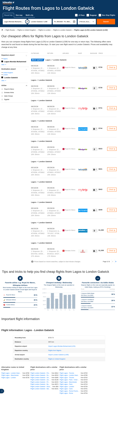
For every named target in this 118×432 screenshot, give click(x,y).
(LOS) (61, 346)
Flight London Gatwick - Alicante (41, 386)
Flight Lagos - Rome (66, 393)
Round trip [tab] (8, 15)
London (5, 75)
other (3, 64)
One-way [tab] (19, 15)
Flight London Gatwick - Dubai (41, 375)
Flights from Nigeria (54, 350)
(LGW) (58, 355)
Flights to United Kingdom (56, 359)
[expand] (2, 391)
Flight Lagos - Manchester (10, 375)
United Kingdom (8, 72)
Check (112, 67)
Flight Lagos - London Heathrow (12, 373)
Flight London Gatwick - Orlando (41, 377)
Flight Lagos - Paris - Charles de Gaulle (70, 380)
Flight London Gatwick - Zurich (41, 380)
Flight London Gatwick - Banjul (41, 384)
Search (106, 22)
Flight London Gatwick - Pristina (41, 382)
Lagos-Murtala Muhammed (15, 62)
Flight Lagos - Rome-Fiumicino (70, 391)
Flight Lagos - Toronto (67, 373)
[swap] (27, 21)
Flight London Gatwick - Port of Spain (41, 373)
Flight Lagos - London (8, 377)
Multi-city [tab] (29, 15)
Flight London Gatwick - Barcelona (41, 389)
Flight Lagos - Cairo (66, 389)
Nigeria (5, 59)
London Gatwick (11, 78)
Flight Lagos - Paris (66, 384)
